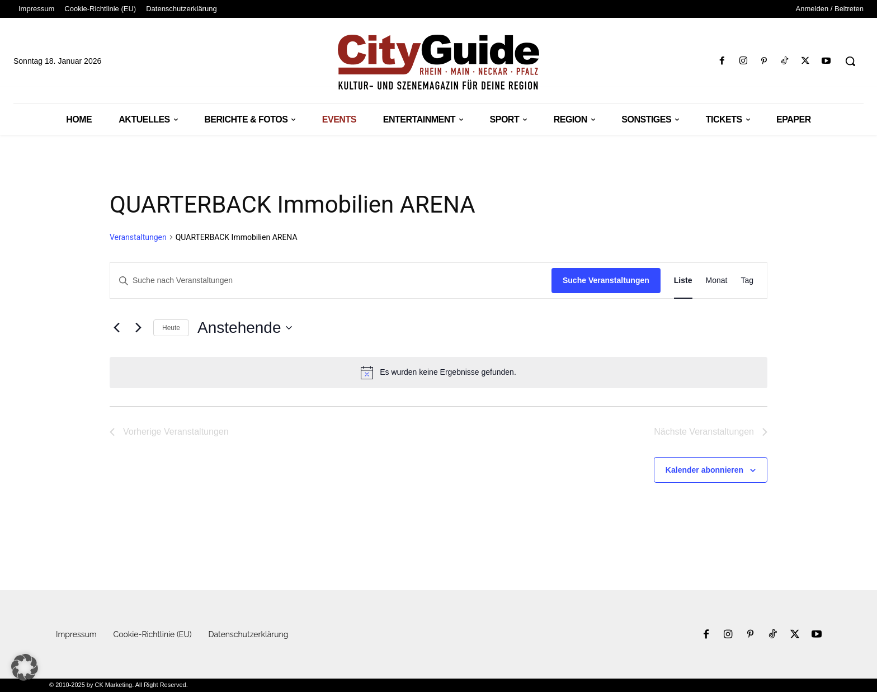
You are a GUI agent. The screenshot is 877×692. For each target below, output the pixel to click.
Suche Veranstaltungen (606, 280)
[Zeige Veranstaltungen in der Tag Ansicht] (747, 280)
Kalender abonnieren (704, 469)
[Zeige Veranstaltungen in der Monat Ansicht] (717, 280)
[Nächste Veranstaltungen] (138, 328)
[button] (850, 61)
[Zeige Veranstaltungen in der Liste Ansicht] (683, 280)
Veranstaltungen (138, 237)
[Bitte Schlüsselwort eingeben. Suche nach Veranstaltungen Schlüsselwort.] (330, 280)
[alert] (438, 372)
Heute (171, 328)
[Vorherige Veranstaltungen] (116, 328)
